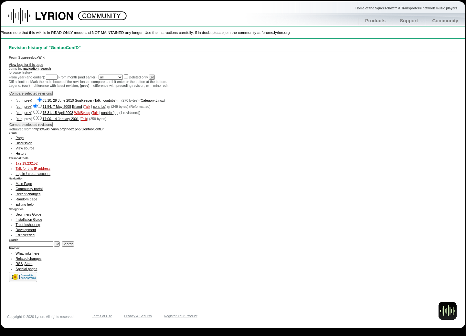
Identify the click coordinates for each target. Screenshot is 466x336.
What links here (27, 253)
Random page (26, 199)
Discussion (24, 143)
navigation (31, 68)
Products (375, 20)
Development (26, 230)
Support (409, 20)
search (45, 68)
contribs (109, 100)
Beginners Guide (28, 214)
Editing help (25, 204)
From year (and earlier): (27, 77)
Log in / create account (33, 174)
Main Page (24, 184)
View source (25, 148)
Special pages (26, 269)
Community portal (29, 189)
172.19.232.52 (26, 163)
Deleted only (138, 77)
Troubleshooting (28, 225)
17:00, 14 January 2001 (61, 119)
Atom (29, 264)
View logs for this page (26, 64)
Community (445, 20)
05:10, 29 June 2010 (58, 100)
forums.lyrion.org (275, 32)
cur (19, 106)
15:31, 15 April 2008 (58, 113)
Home (47, 19)
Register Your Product (180, 316)
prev (27, 100)
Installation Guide (29, 219)
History (21, 153)
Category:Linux (152, 100)
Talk (97, 100)
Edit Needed (25, 235)
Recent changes (28, 194)
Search (13, 239)
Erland (77, 106)
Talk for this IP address (33, 168)
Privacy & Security (138, 316)
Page (20, 138)
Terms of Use (102, 316)
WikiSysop (82, 113)
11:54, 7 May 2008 (57, 106)
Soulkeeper (83, 100)
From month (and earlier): (78, 77)
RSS (19, 264)
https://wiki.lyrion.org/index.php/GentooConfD (68, 129)
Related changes (28, 258)
